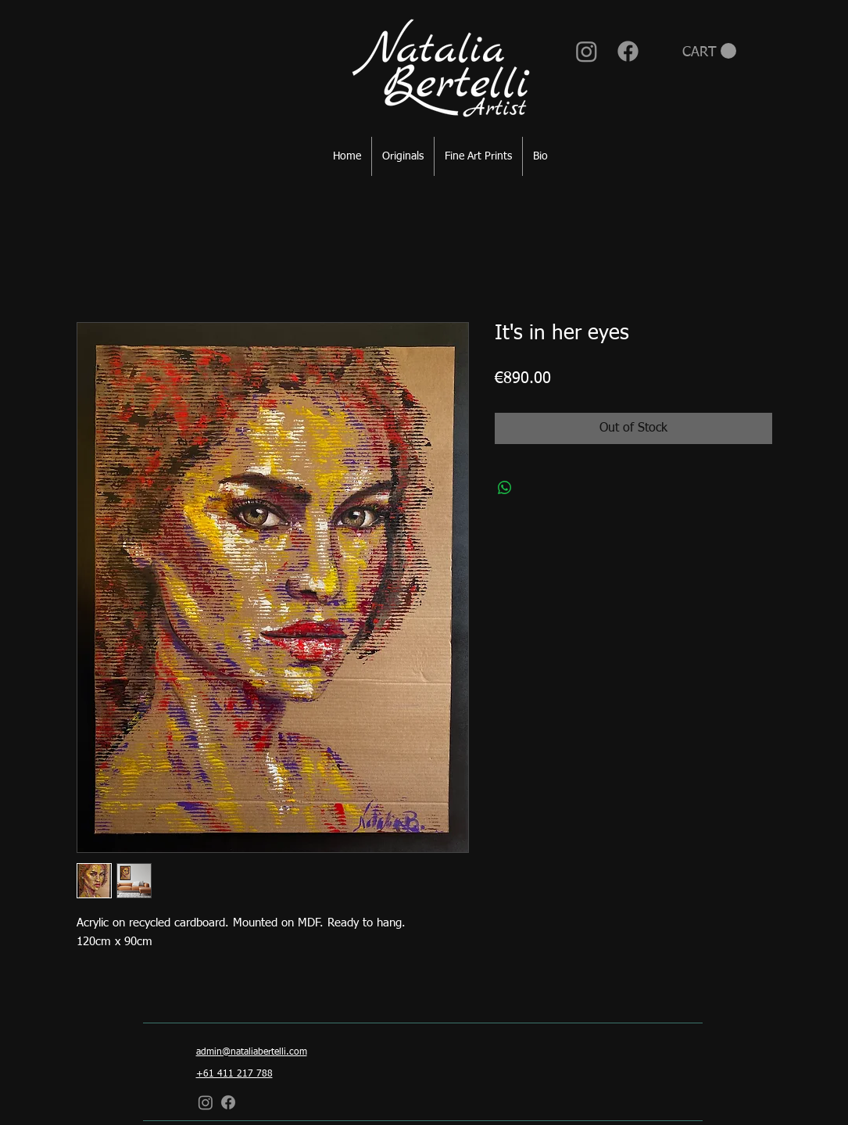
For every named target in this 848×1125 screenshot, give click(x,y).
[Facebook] (628, 51)
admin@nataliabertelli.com (251, 1052)
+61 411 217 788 (234, 1074)
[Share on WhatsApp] (505, 487)
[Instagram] (586, 51)
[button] (709, 51)
